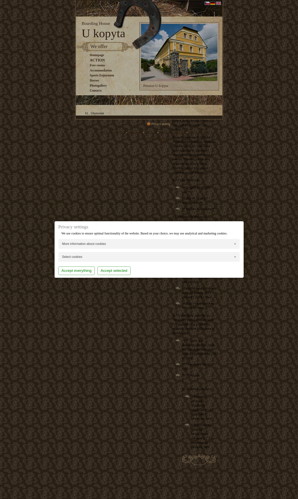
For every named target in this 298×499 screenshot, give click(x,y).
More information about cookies (84, 243)
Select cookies (72, 256)
